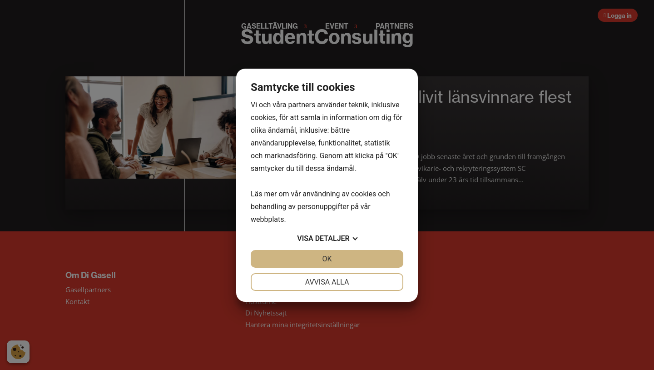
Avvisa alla (327, 282)
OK (327, 259)
